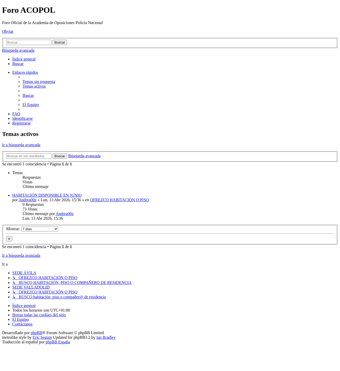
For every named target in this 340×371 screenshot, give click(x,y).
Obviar (7, 31)
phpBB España (58, 342)
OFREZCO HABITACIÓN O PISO (119, 200)
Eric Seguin (42, 337)
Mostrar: (32, 229)
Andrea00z (27, 200)
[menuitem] (18, 63)
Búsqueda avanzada (18, 50)
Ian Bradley (106, 337)
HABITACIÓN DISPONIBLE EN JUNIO (47, 195)
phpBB (36, 333)
